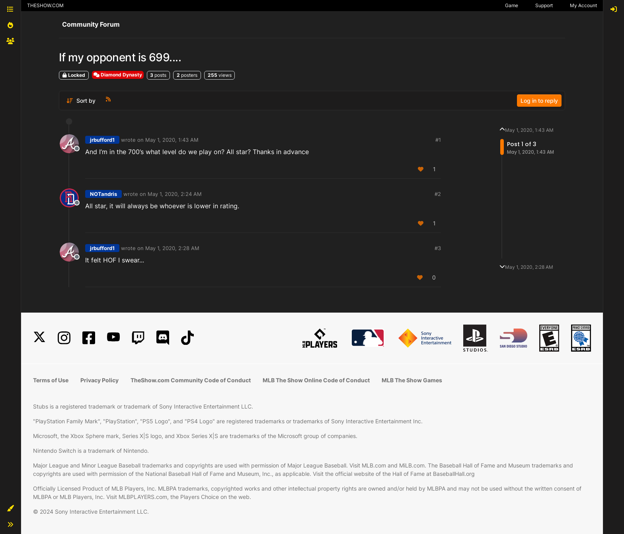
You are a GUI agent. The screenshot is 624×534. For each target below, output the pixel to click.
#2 (438, 194)
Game (511, 5)
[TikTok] (187, 338)
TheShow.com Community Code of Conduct (191, 380)
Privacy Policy (99, 380)
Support (544, 5)
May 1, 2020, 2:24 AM (175, 194)
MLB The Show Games (412, 380)
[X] (39, 338)
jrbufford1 (102, 140)
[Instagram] (64, 338)
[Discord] (162, 338)
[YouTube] (113, 338)
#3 (438, 248)
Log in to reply (539, 100)
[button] (10, 508)
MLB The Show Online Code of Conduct (316, 380)
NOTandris (103, 194)
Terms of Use (50, 380)
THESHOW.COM (45, 5)
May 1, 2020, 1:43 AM (172, 140)
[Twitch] (138, 338)
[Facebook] (88, 338)
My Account (583, 5)
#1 (438, 140)
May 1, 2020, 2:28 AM (172, 248)
